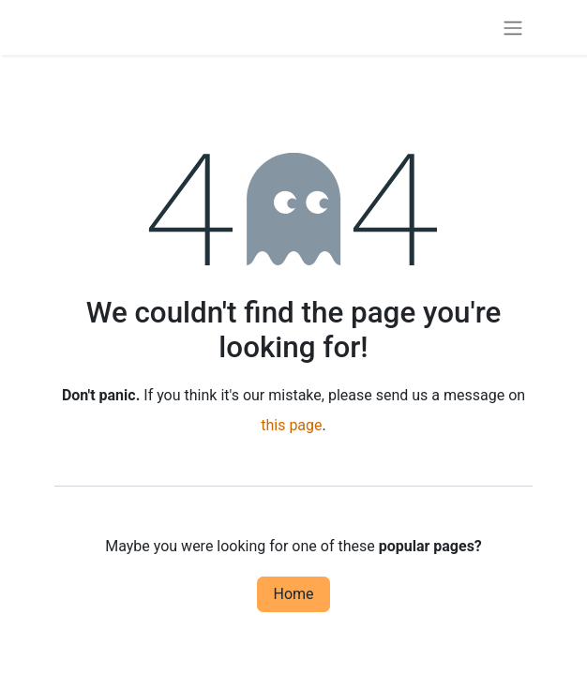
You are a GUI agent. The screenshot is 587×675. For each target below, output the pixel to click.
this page (291, 425)
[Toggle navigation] (513, 28)
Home (293, 594)
